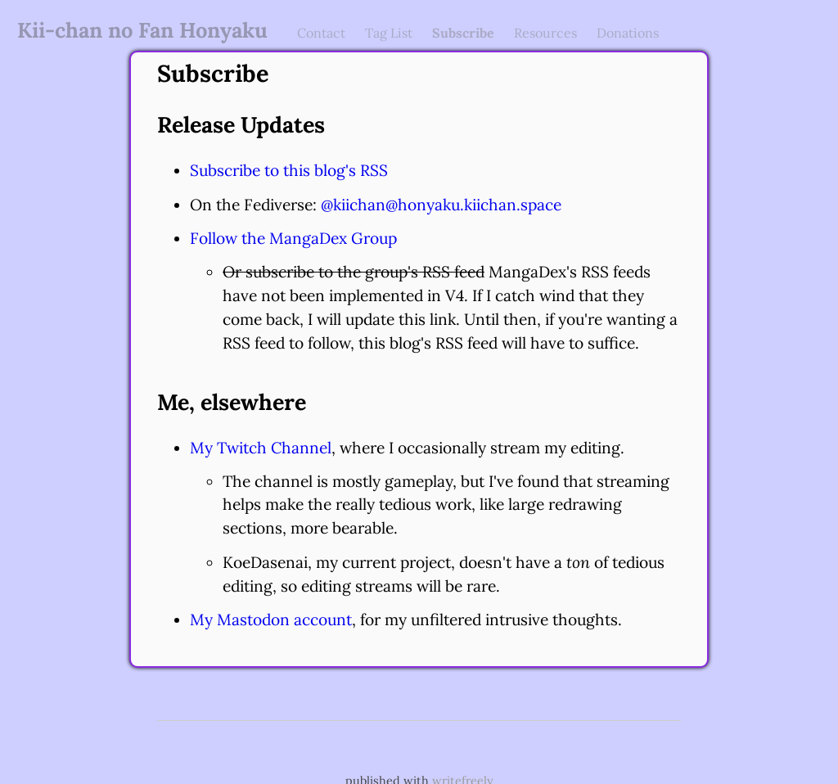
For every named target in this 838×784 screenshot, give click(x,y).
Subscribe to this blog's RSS (289, 170)
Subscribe (463, 33)
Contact (321, 33)
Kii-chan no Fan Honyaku (142, 29)
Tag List (388, 33)
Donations (628, 33)
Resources (545, 33)
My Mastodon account (271, 619)
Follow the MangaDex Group (293, 238)
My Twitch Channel (260, 447)
